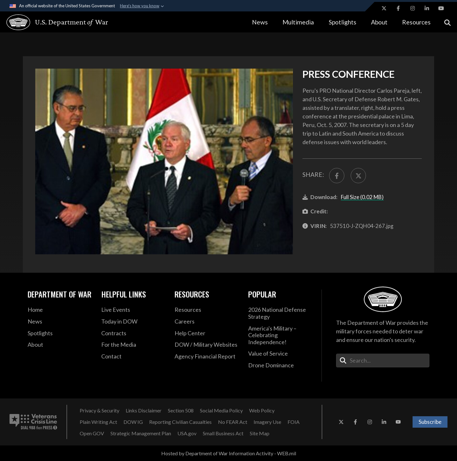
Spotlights (342, 22)
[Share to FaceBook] (336, 175)
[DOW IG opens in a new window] (133, 422)
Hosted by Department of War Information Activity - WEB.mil (228, 453)
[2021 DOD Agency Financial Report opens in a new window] (207, 356)
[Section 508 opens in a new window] (181, 410)
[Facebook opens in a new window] (398, 8)
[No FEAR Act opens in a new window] (232, 422)
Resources (416, 22)
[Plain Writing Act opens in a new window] (98, 422)
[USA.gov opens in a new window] (187, 433)
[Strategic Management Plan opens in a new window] (140, 433)
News (260, 22)
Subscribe (430, 421)
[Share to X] (358, 175)
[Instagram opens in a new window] (412, 8)
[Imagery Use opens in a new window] (267, 422)
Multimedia (298, 22)
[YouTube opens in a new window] (441, 8)
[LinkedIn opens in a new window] (427, 8)
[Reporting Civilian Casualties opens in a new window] (180, 422)
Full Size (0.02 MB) (362, 197)
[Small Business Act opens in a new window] (223, 433)
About (379, 22)
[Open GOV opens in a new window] (91, 433)
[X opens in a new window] (384, 8)
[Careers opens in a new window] (207, 322)
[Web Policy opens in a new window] (262, 410)
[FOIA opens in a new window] (293, 422)
